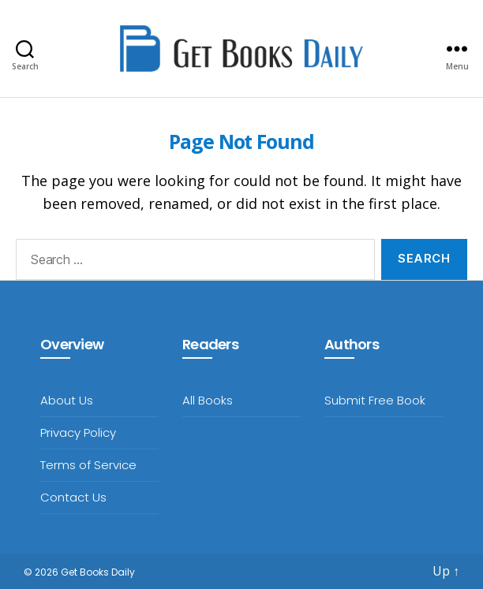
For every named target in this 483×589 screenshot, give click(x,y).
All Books (207, 400)
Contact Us (73, 497)
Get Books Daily (98, 572)
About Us (66, 400)
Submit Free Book (374, 400)
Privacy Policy (78, 432)
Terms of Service (88, 465)
